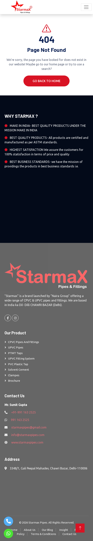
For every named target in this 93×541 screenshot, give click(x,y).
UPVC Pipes (15, 347)
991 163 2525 (20, 420)
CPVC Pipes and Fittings (23, 342)
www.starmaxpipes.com (27, 442)
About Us (29, 529)
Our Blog (47, 529)
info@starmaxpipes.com (27, 435)
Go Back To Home (46, 81)
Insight (63, 529)
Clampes (13, 375)
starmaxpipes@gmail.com (28, 427)
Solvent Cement (18, 369)
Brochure (14, 380)
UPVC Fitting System (21, 358)
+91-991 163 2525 (23, 412)
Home (13, 529)
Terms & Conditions (43, 534)
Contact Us (69, 534)
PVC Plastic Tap (18, 364)
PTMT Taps (15, 353)
